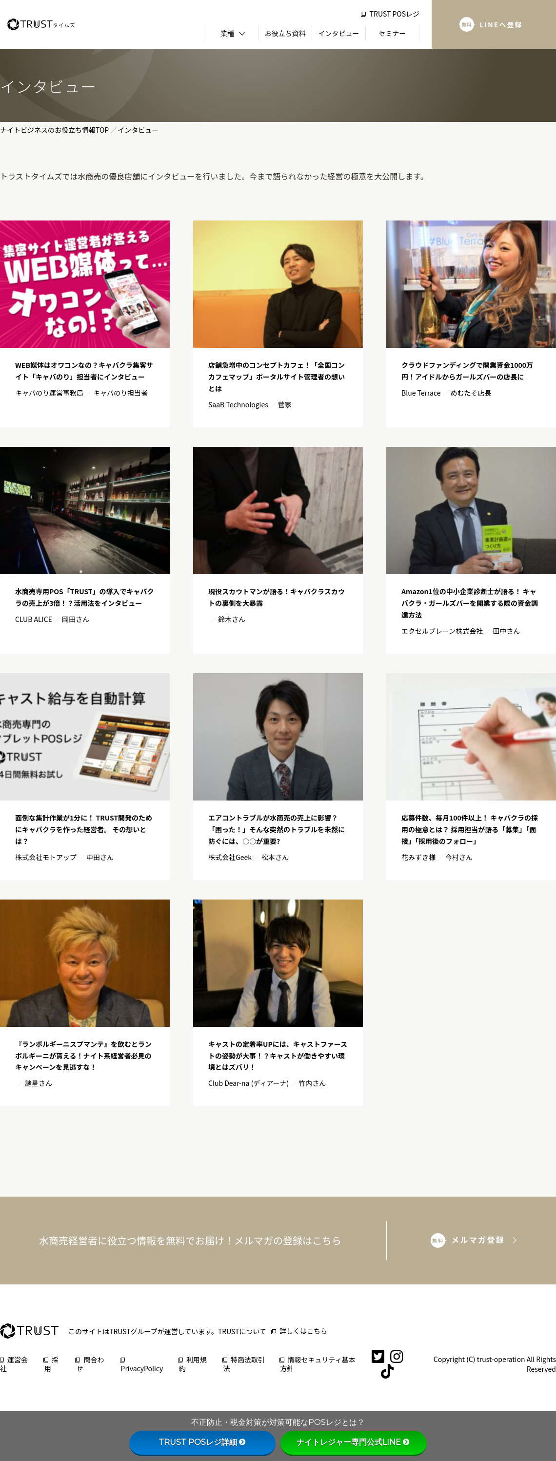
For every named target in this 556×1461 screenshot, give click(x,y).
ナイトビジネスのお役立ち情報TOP (54, 130)
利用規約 (193, 1364)
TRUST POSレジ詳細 (203, 1442)
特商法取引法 (244, 1364)
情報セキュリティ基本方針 (318, 1364)
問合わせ (90, 1364)
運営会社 (14, 1364)
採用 (51, 1364)
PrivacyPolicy (142, 1365)
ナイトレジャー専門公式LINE (354, 1442)
